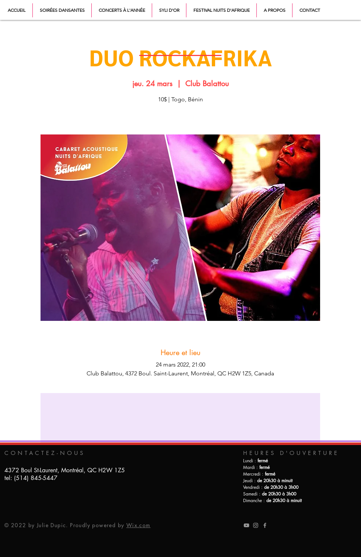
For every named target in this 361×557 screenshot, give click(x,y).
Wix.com (138, 525)
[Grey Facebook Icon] (265, 525)
